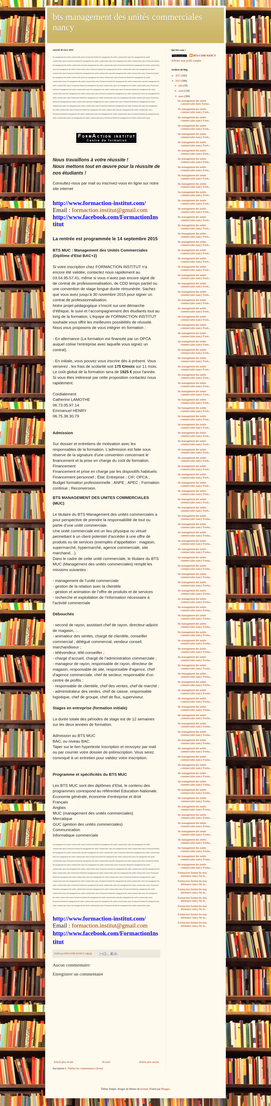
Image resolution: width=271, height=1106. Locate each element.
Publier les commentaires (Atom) (85, 1068)
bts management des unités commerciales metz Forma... (194, 102)
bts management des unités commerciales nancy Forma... (195, 517)
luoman (144, 1089)
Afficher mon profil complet (186, 60)
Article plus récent (63, 1062)
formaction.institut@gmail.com (110, 210)
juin (180, 85)
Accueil (106, 1062)
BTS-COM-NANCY (204, 55)
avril (181, 90)
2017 (178, 75)
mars (181, 96)
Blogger (165, 1089)
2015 (178, 80)
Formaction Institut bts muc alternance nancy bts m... (192, 874)
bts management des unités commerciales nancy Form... (194, 111)
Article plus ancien (149, 1062)
